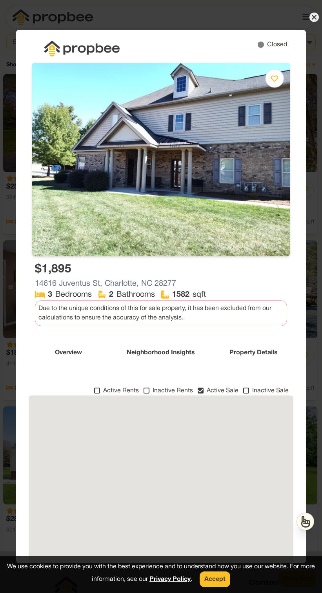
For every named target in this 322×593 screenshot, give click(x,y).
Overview (68, 352)
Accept (215, 579)
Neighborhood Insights (161, 352)
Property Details (253, 352)
